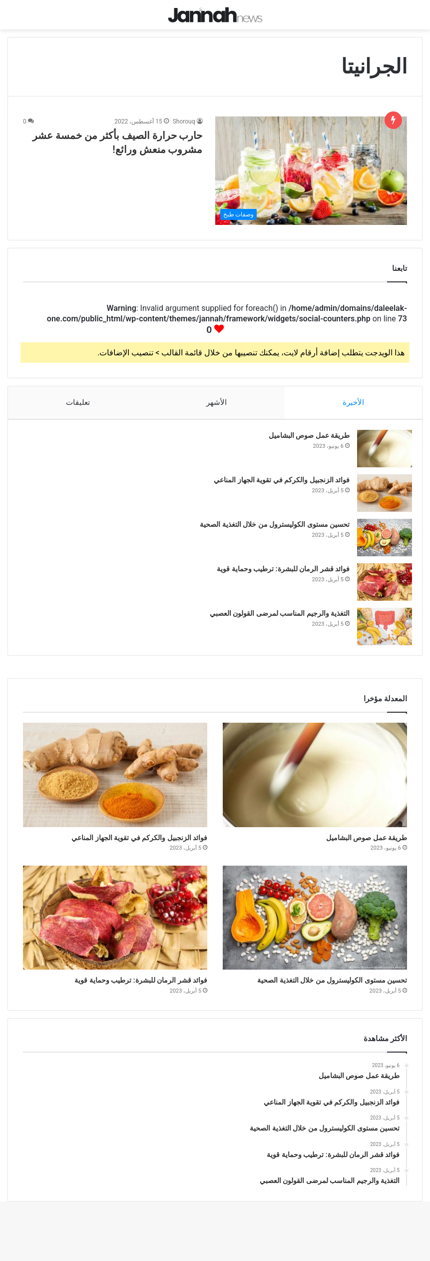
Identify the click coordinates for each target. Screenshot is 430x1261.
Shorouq (184, 121)
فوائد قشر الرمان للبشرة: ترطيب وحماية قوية (278, 574)
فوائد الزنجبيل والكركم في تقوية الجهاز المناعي (277, 485)
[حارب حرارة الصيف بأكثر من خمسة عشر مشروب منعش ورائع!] (311, 170)
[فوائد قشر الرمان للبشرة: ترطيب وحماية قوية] (379, 587)
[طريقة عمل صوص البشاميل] (379, 453)
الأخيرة (353, 402)
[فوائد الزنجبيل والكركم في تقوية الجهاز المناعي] (379, 498)
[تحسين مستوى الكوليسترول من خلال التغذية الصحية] (379, 542)
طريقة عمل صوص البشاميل (304, 440)
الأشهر (216, 402)
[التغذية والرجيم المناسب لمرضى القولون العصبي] (379, 631)
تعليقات (78, 402)
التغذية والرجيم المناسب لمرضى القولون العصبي (275, 618)
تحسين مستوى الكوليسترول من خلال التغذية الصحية (270, 529)
